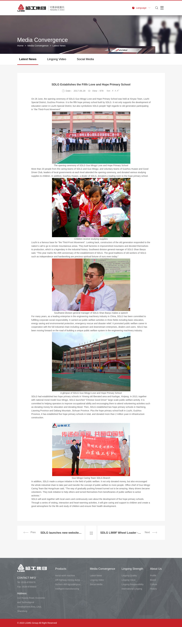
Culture (153, 584)
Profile (153, 575)
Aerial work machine (65, 575)
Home (20, 45)
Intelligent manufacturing (67, 588)
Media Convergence (38, 45)
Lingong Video (56, 59)
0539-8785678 (28, 582)
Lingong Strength (132, 568)
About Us (156, 568)
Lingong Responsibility (133, 584)
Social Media (85, 59)
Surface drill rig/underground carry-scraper (69, 584)
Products (60, 568)
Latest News (28, 59)
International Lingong (132, 588)
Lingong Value (128, 580)
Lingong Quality (129, 575)
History (153, 588)
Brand (153, 580)
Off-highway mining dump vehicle (69, 580)
